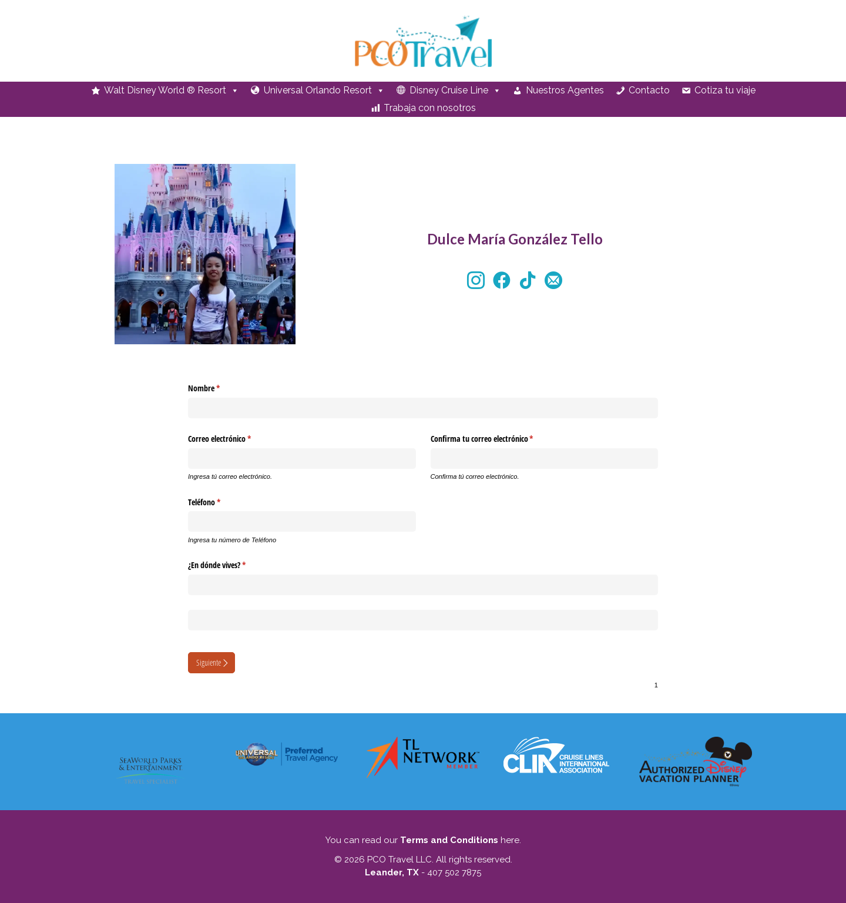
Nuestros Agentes (565, 90)
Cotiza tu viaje (725, 90)
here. (509, 840)
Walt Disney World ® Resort (171, 90)
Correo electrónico (234, 439)
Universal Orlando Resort (324, 90)
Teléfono (219, 502)
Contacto (649, 90)
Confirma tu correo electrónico (497, 439)
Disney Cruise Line (455, 90)
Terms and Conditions (449, 840)
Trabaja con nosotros (430, 107)
